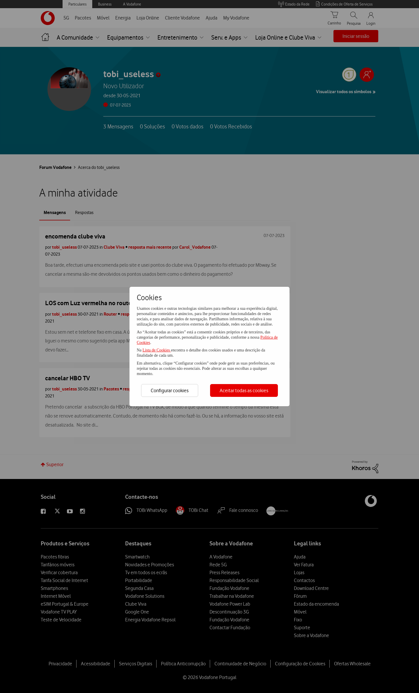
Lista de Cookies (157, 350)
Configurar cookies (170, 390)
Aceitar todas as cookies (244, 390)
